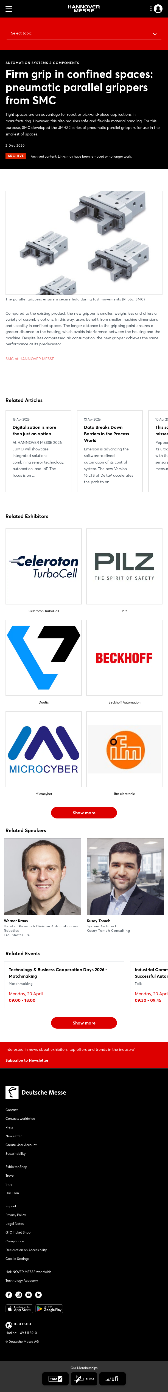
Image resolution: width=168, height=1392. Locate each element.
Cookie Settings (17, 1259)
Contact (11, 1110)
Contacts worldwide (20, 1118)
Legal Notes (14, 1224)
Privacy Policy (15, 1215)
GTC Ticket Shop (17, 1232)
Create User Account (21, 1145)
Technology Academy (21, 1280)
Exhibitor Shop (16, 1167)
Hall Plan (12, 1193)
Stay (8, 1184)
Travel (10, 1175)
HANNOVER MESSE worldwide (28, 1272)
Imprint (10, 1206)
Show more (84, 812)
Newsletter (13, 1136)
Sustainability (15, 1153)
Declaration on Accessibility (26, 1250)
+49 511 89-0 (27, 1333)
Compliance (14, 1241)
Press (9, 1127)
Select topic (21, 33)
